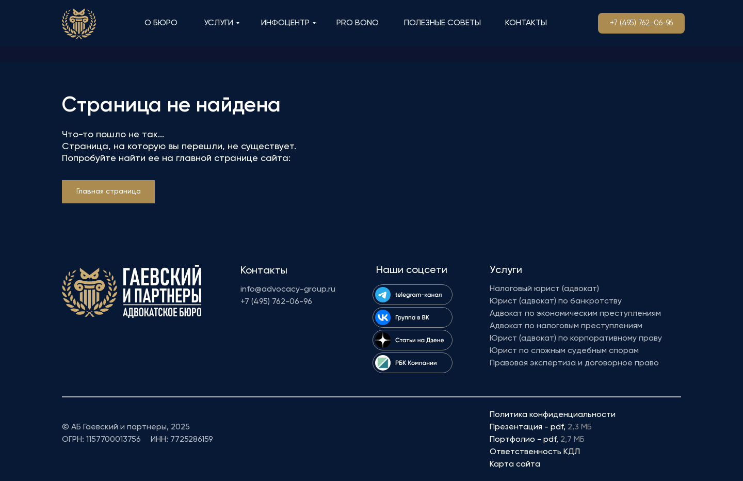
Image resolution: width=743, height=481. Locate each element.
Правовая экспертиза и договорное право (574, 363)
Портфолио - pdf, (537, 440)
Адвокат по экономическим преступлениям (575, 314)
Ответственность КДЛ (535, 452)
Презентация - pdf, (541, 427)
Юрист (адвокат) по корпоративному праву (576, 338)
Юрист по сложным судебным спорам (564, 351)
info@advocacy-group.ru (287, 289)
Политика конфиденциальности (553, 415)
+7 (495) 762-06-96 (276, 302)
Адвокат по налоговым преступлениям (566, 326)
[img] (79, 23)
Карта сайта (515, 464)
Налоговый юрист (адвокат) (544, 289)
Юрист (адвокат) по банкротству (556, 301)
